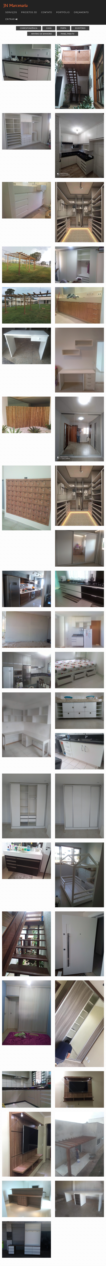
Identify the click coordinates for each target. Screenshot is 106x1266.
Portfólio (63, 12)
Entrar (11, 19)
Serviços (11, 12)
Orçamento (81, 12)
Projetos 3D (29, 12)
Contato (46, 12)
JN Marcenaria (15, 5)
